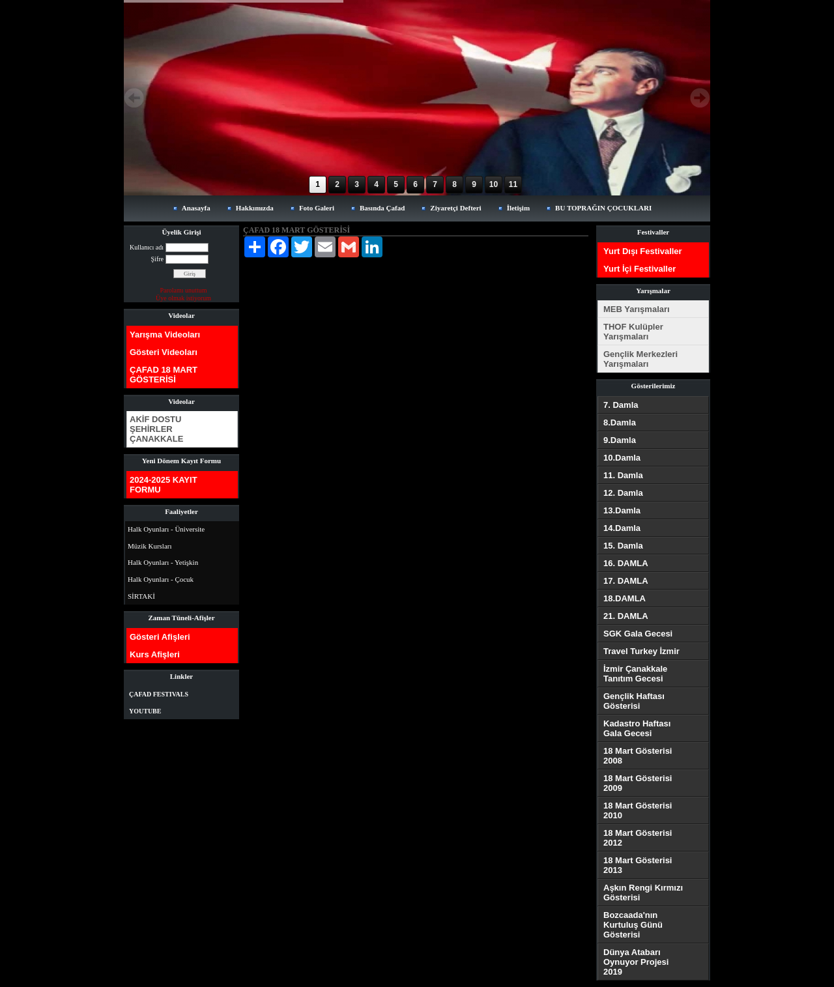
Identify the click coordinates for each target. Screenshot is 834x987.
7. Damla (620, 405)
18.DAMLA (624, 598)
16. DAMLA (625, 563)
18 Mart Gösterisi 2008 (637, 755)
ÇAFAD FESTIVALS (158, 694)
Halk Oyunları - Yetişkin (163, 562)
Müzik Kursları (150, 546)
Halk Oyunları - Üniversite (166, 529)
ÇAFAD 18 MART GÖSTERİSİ (163, 374)
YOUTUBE (145, 711)
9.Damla (619, 440)
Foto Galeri (316, 208)
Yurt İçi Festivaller (639, 269)
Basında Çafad (382, 208)
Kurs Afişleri (155, 654)
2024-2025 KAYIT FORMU (163, 484)
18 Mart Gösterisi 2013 (637, 865)
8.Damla (619, 422)
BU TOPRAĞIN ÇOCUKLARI (603, 208)
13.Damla (621, 510)
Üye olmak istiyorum (183, 298)
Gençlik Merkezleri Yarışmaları (640, 359)
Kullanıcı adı (147, 247)
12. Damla (623, 493)
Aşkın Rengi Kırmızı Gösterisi (643, 892)
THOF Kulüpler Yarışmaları (633, 331)
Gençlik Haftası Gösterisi (634, 701)
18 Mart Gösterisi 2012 (637, 838)
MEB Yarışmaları (636, 309)
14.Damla (621, 528)
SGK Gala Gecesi (637, 633)
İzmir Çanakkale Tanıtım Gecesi (635, 673)
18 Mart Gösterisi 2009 (637, 783)
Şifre (157, 259)
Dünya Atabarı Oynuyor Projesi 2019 (636, 962)
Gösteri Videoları (163, 352)
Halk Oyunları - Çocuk (161, 579)
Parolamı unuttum (183, 290)
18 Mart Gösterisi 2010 (637, 810)
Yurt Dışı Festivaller (642, 251)
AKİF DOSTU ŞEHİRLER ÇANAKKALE (156, 429)
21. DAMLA (625, 616)
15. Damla (623, 546)
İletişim (518, 208)
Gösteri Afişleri (160, 637)
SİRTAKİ (141, 596)
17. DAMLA (625, 581)
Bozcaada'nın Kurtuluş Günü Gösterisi (633, 924)
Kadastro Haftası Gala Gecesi (636, 728)
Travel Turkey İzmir (641, 651)
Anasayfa (196, 208)
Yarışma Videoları (165, 334)
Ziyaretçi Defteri (455, 208)
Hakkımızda (255, 208)
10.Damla (621, 458)
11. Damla (623, 475)
